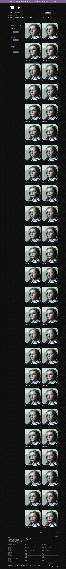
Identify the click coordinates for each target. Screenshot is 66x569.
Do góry (56, 536)
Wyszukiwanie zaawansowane (54, 12)
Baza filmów (10, 565)
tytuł (11, 12)
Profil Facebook (46, 547)
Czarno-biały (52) (13, 37)
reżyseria (18, 12)
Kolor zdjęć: (11, 34)
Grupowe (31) (13, 43)
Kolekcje (36, 7)
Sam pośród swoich (28, 40)
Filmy (28, 7)
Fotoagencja (34, 565)
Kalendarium (43, 7)
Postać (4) (12, 48)
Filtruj (16, 39)
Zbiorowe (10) (13, 50)
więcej (26, 540)
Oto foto (49, 7)
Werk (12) (12, 29)
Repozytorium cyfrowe (30, 550)
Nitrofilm (28, 560)
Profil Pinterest (46, 550)
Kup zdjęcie (55, 7)
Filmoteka (28, 547)
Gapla (27, 553)
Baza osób (16, 565)
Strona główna (10, 15)
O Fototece (23, 7)
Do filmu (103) (13, 28)
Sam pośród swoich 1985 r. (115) (16, 25)
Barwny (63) (12, 36)
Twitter (44, 560)
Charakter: (11, 42)
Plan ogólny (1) (13, 46)
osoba (15, 12)
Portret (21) (12, 47)
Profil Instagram (46, 553)
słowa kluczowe (13, 13)
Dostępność (38, 565)
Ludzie (32, 7)
